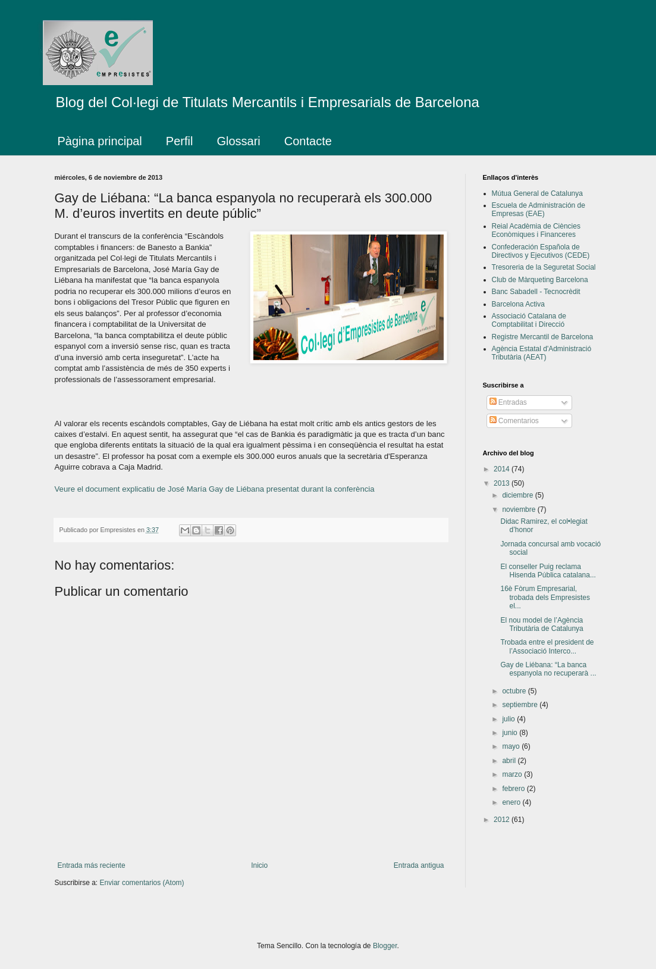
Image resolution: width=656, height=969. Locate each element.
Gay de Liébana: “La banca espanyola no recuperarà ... (548, 669)
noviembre (519, 509)
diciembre (518, 495)
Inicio (259, 865)
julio (509, 719)
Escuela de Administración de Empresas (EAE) (538, 209)
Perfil (179, 141)
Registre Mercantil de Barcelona (543, 337)
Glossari (238, 141)
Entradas (508, 402)
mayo (512, 746)
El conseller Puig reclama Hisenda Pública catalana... (547, 570)
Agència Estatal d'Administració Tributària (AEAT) (542, 353)
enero (512, 802)
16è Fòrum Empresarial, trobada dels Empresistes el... (544, 597)
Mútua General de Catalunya (537, 193)
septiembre (520, 705)
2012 (502, 819)
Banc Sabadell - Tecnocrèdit (536, 291)
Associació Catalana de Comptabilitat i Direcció (529, 320)
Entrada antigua (419, 865)
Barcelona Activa (518, 304)
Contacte (308, 141)
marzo (513, 774)
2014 (502, 469)
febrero (514, 788)
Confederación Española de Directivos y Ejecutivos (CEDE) (541, 251)
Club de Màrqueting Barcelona (540, 280)
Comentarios (514, 421)
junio (510, 733)
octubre (515, 691)
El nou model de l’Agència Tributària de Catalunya (541, 624)
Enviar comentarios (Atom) (142, 883)
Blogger (385, 946)
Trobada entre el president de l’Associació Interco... (547, 646)
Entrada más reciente (91, 865)
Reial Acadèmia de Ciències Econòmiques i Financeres (536, 230)
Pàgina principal (100, 141)
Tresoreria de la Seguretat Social (544, 267)
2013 (502, 483)
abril (509, 761)
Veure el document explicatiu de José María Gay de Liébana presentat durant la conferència (215, 488)
